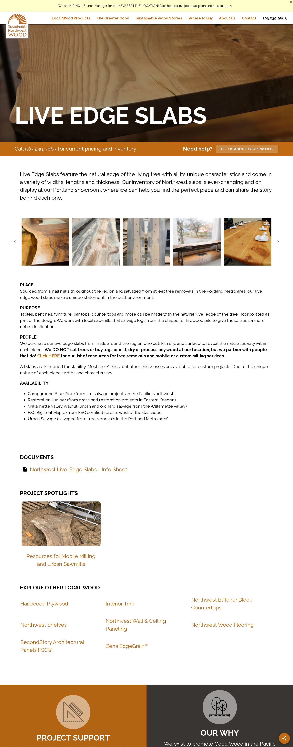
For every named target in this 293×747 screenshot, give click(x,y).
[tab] (71, 18)
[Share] (284, 738)
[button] (45, 241)
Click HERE (48, 355)
